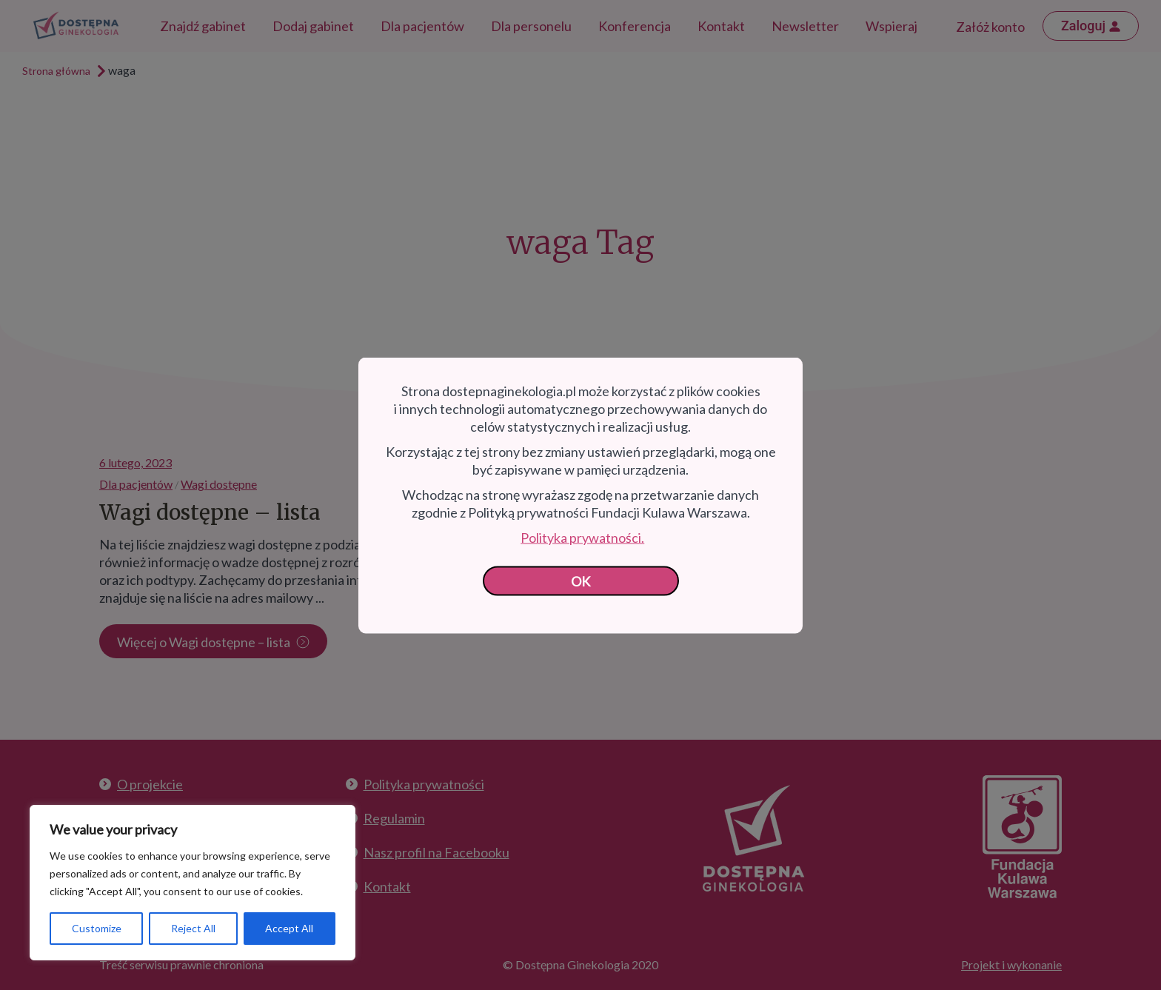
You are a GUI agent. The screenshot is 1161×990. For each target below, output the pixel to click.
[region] (192, 882)
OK (581, 580)
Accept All (289, 928)
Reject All (193, 928)
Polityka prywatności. (582, 537)
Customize (96, 928)
